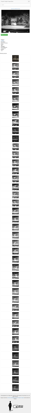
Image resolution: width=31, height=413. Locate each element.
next (19, 8)
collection (16, 8)
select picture (4, 34)
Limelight (2, 40)
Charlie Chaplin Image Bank (7, 1)
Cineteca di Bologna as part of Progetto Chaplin (15, 397)
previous (12, 8)
